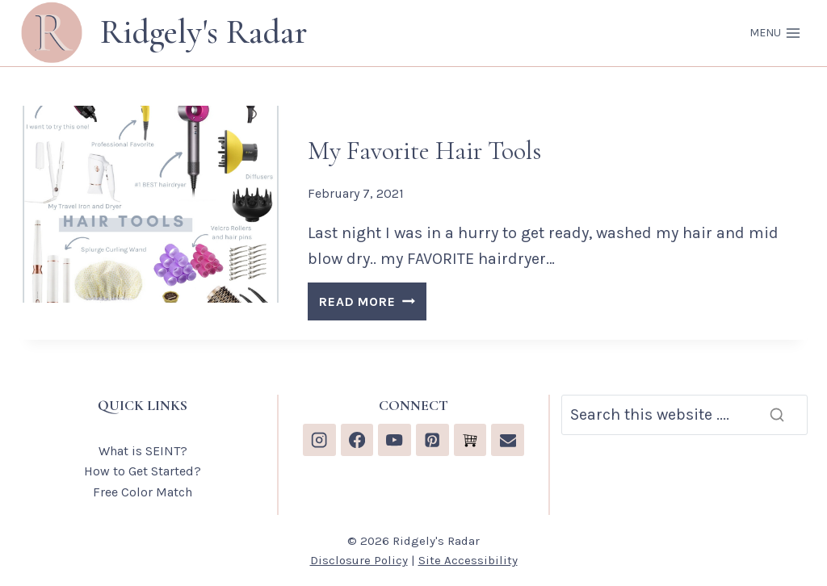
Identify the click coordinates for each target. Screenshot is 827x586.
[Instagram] (319, 440)
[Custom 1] (470, 440)
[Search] (684, 415)
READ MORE (372, 303)
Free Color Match (142, 492)
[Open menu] (775, 33)
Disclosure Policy (359, 560)
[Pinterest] (432, 440)
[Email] (507, 440)
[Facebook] (357, 440)
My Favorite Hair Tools (424, 150)
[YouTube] (394, 440)
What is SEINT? (143, 450)
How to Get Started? (142, 471)
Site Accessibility (468, 560)
